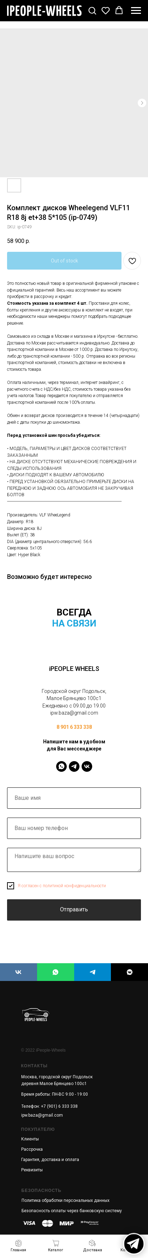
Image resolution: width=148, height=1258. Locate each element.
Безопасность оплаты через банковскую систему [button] (72, 1210)
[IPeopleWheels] (61, 766)
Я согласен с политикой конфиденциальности (62, 885)
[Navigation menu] (136, 10)
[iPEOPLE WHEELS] (18, 972)
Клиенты (30, 1139)
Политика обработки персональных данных (65, 1200)
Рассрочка (32, 1149)
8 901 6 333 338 (74, 727)
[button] (92, 10)
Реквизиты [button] (32, 1169)
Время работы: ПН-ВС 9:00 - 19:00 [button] (54, 1094)
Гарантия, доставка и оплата (50, 1159)
